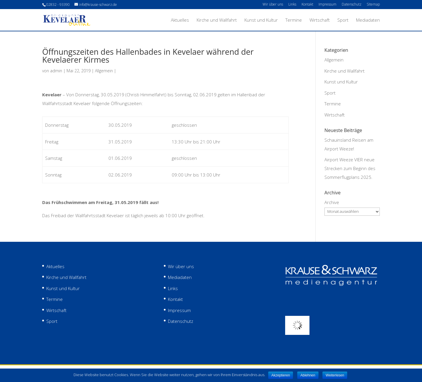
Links (292, 5)
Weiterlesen (335, 375)
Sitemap (373, 5)
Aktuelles (180, 20)
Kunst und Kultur (261, 20)
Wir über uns (273, 5)
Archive (331, 202)
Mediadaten (368, 20)
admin (56, 70)
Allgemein (104, 70)
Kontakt (307, 5)
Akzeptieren (280, 375)
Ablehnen (307, 375)
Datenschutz (351, 5)
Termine (293, 20)
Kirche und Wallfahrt (217, 20)
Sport (342, 20)
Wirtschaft (319, 20)
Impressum (327, 5)
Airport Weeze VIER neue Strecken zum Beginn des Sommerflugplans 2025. (349, 168)
